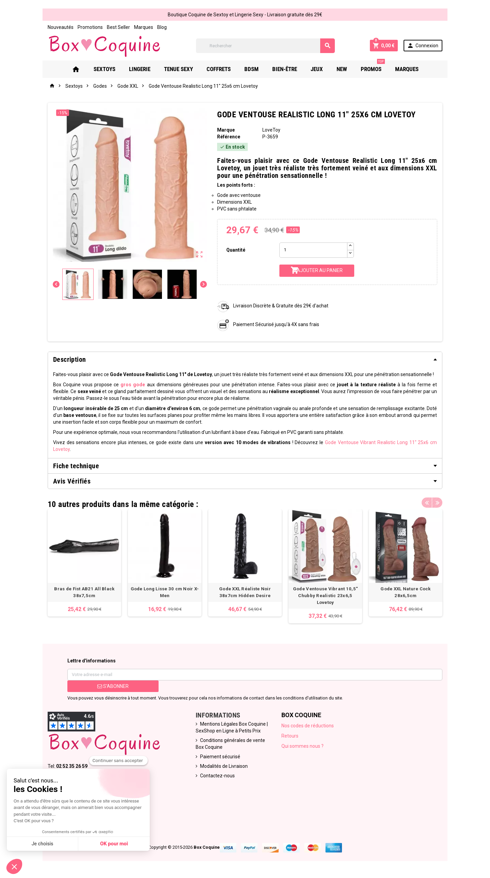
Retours (289, 736)
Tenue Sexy (178, 69)
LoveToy (271, 130)
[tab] (245, 359)
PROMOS (373, 66)
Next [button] (437, 502)
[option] (84, 563)
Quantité (235, 250)
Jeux (317, 69)
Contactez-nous (217, 775)
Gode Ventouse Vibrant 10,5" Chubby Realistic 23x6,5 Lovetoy (325, 595)
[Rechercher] (265, 45)
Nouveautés (61, 27)
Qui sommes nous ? (302, 746)
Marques (143, 27)
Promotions (90, 27)
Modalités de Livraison (224, 766)
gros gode (132, 384)
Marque (226, 130)
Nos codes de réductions (307, 725)
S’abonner (113, 686)
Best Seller (118, 27)
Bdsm (251, 69)
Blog (162, 27)
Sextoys (104, 69)
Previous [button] (427, 502)
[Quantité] (313, 250)
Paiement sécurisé (220, 756)
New (342, 69)
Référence (228, 136)
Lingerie (139, 69)
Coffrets (219, 69)
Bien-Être (284, 69)
